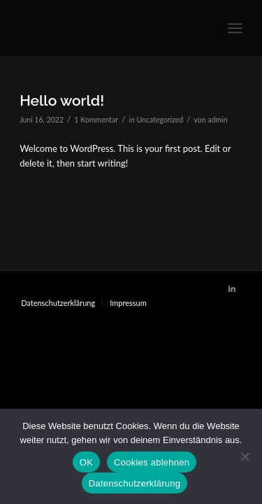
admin (217, 119)
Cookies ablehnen (151, 462)
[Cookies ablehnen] (245, 456)
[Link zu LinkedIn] (231, 288)
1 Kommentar (96, 119)
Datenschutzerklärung (134, 483)
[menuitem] (58, 303)
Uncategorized (160, 119)
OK (86, 462)
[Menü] (235, 28)
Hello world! (62, 100)
